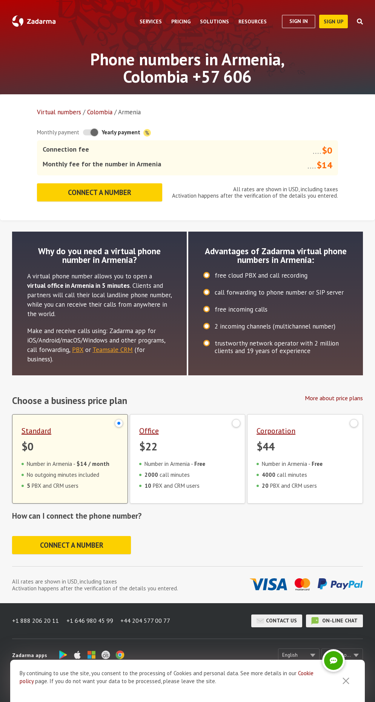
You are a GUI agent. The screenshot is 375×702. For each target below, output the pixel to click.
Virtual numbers (59, 112)
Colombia (99, 112)
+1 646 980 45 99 (89, 620)
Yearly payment (126, 133)
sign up (333, 21)
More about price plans (334, 397)
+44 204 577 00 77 (146, 620)
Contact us (277, 620)
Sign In (298, 21)
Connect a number (100, 192)
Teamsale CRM (112, 349)
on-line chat (334, 620)
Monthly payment (58, 132)
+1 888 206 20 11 (35, 620)
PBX (77, 349)
